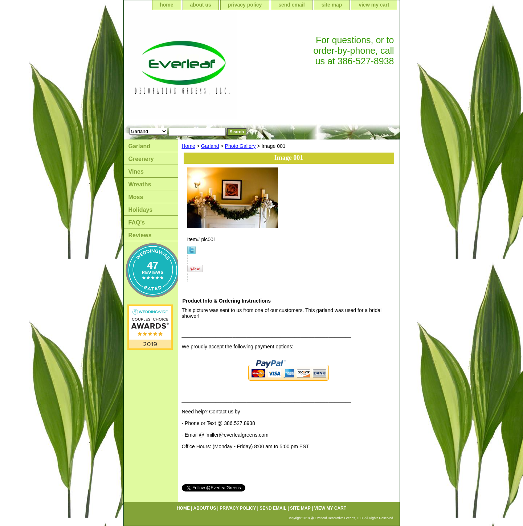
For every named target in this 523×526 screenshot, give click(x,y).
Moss (135, 197)
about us (200, 5)
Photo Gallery (240, 146)
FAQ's (136, 222)
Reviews (140, 235)
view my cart (374, 5)
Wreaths (139, 184)
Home (188, 146)
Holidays (140, 210)
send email (291, 5)
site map (332, 5)
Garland (210, 146)
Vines (136, 172)
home (166, 5)
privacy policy (245, 5)
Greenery (141, 159)
